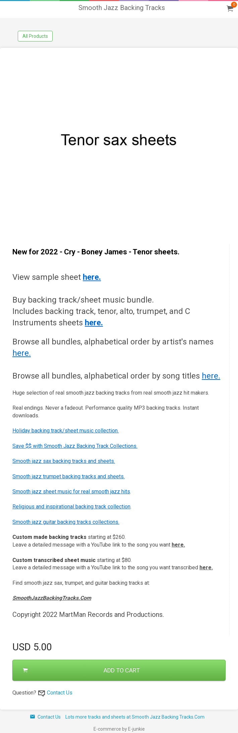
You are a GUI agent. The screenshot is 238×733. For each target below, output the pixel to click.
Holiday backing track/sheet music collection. (65, 430)
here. (21, 353)
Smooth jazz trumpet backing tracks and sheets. (68, 476)
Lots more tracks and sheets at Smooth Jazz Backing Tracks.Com (134, 717)
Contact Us (59, 692)
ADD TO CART (81, 670)
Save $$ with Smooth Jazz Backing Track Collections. (74, 446)
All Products (35, 36)
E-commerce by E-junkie (119, 729)
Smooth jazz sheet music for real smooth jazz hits (71, 491)
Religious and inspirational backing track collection (71, 506)
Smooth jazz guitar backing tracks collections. (65, 522)
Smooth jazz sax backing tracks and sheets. (63, 461)
